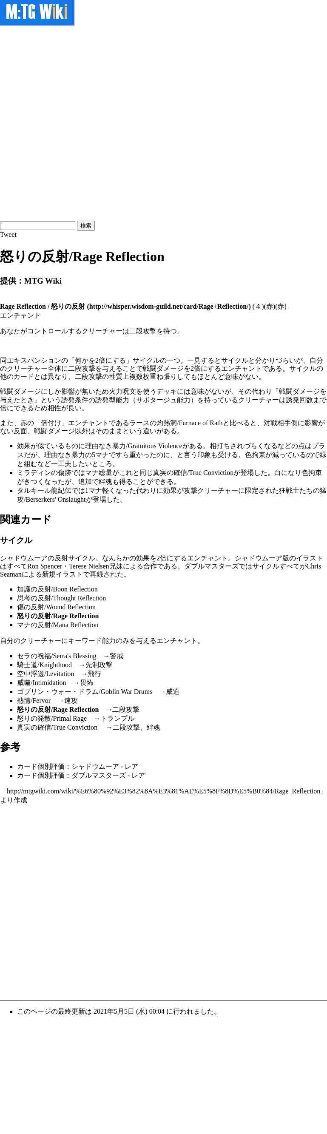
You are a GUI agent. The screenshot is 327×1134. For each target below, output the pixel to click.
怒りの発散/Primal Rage (52, 718)
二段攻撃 (81, 368)
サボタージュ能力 (163, 400)
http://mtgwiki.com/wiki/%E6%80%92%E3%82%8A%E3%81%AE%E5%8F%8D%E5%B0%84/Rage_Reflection (163, 791)
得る (126, 481)
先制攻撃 (99, 664)
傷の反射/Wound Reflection (56, 607)
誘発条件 (74, 400)
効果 (24, 445)
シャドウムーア (24, 558)
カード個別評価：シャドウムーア (68, 766)
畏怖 (87, 682)
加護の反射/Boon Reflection (57, 589)
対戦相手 (277, 422)
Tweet (8, 234)
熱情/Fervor (34, 700)
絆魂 (105, 481)
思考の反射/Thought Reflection (61, 598)
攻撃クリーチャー (211, 490)
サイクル (146, 360)
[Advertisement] (96, 122)
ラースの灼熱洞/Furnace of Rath (176, 422)
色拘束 (255, 454)
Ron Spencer (44, 566)
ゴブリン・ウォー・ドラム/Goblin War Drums (84, 691)
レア (131, 766)
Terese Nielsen (89, 566)
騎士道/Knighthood (44, 664)
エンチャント (241, 368)
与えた (10, 400)
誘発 (292, 400)
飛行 (94, 673)
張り (170, 376)
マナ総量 (98, 472)
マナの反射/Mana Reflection (58, 624)
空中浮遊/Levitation (45, 673)
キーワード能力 (92, 640)
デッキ (166, 391)
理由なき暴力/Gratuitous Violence (133, 445)
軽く (109, 490)
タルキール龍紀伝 (44, 490)
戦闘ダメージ (163, 368)
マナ (102, 454)
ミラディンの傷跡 (44, 472)
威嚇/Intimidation (41, 682)
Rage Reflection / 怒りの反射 (42, 306)
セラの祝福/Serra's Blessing (56, 655)
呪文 (129, 391)
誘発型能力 (112, 400)
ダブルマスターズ (211, 566)
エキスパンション (34, 360)
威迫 (172, 691)
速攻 (71, 700)
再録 (96, 574)
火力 (115, 391)
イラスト (309, 558)
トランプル (117, 718)
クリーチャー (27, 368)
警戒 (116, 655)
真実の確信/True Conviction (193, 472)
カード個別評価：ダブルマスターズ (71, 775)
